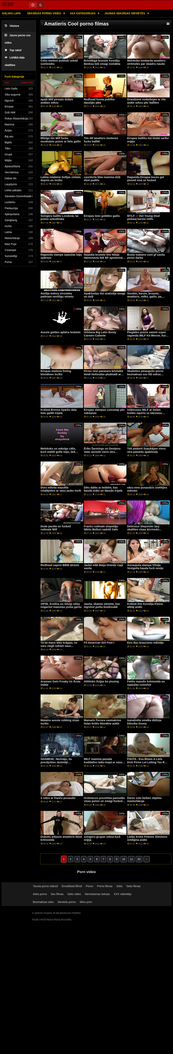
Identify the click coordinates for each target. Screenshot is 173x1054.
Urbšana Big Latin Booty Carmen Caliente (100, 334)
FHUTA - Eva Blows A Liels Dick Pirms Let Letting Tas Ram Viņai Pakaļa (148, 762)
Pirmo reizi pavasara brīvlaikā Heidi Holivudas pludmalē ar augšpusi (103, 374)
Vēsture (12, 26)
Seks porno (40, 894)
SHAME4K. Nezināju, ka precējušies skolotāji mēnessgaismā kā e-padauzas (60, 762)
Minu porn (86, 902)
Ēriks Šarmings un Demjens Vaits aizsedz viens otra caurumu (102, 451)
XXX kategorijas (83, 13)
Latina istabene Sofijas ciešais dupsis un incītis (61, 179)
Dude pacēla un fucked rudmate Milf (56, 528)
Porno (89, 886)
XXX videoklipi (122, 894)
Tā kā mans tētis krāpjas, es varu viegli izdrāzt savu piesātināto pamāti (59, 646)
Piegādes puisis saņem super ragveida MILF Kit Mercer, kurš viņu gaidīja (147, 335)
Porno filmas (104, 886)
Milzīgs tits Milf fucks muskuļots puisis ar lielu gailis (61, 140)
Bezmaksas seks (43, 902)
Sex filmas (57, 894)
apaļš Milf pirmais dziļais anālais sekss (57, 101)
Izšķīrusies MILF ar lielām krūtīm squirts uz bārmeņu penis (144, 413)
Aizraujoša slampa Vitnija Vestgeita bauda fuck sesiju (145, 567)
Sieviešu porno (67, 902)
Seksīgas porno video (44, 13)
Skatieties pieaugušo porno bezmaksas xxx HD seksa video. (145, 374)
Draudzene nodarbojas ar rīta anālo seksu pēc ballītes (146, 101)
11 (131, 859)
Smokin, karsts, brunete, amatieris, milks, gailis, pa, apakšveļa (144, 296)
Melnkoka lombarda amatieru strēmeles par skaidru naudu (146, 62)
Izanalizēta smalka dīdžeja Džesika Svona (144, 722)
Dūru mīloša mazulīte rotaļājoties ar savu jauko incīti (61, 489)
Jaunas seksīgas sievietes (125, 13)
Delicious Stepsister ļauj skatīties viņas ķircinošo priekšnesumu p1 (143, 529)
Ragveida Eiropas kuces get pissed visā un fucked (145, 179)
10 (123, 859)
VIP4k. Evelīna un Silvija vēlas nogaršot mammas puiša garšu (61, 605)
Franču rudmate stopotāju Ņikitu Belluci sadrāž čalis (101, 528)
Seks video (74, 894)
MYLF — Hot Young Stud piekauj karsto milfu (143, 217)
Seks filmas (133, 886)
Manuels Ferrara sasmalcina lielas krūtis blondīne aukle (102, 722)
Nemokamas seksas (97, 894)
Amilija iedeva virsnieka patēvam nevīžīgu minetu (57, 295)
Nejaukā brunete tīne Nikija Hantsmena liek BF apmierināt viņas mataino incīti (104, 258)
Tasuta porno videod (45, 886)
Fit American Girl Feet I (99, 642)
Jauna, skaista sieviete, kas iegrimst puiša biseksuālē (102, 605)
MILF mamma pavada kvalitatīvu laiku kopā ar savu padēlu (103, 762)
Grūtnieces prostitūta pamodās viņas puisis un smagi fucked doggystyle (104, 801)
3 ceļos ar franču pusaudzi (58, 798)
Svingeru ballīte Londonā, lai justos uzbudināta (59, 217)
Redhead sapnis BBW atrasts (60, 565)
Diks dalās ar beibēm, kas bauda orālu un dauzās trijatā (103, 489)
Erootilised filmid (72, 886)
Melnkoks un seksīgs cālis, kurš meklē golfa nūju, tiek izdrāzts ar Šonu (58, 451)
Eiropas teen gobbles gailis (102, 215)
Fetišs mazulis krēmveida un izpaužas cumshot (146, 683)
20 (139, 859)
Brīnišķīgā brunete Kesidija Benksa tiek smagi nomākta (102, 62)
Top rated (13, 50)
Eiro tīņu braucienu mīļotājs (145, 642)
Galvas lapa (11, 13)
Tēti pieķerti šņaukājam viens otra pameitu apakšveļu (146, 450)
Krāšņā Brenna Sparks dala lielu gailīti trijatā (59, 411)
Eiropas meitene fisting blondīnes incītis (56, 372)
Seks (119, 886)
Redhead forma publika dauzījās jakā (99, 101)
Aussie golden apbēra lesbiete (61, 332)
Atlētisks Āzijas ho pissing (101, 681)
